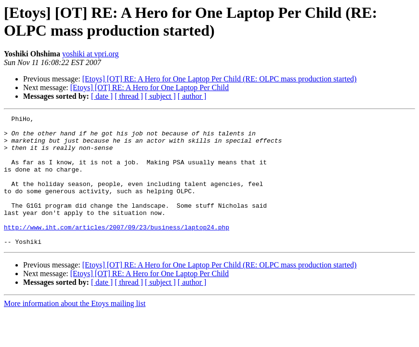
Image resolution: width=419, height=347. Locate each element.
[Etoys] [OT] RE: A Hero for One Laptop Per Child (149, 87)
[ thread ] (129, 96)
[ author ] (192, 96)
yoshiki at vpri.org (90, 54)
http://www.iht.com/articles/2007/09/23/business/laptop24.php (116, 250)
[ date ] (102, 96)
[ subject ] (160, 96)
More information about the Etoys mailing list (74, 329)
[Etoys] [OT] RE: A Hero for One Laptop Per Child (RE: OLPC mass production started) (219, 79)
